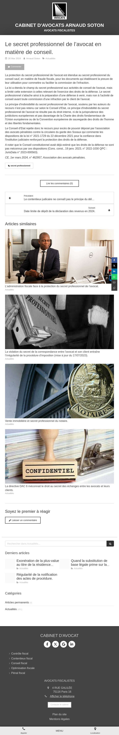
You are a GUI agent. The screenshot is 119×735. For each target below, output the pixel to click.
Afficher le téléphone (62, 696)
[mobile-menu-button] (59, 730)
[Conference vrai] (10, 578)
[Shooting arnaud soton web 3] (10, 564)
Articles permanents (17, 602)
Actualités (11, 609)
